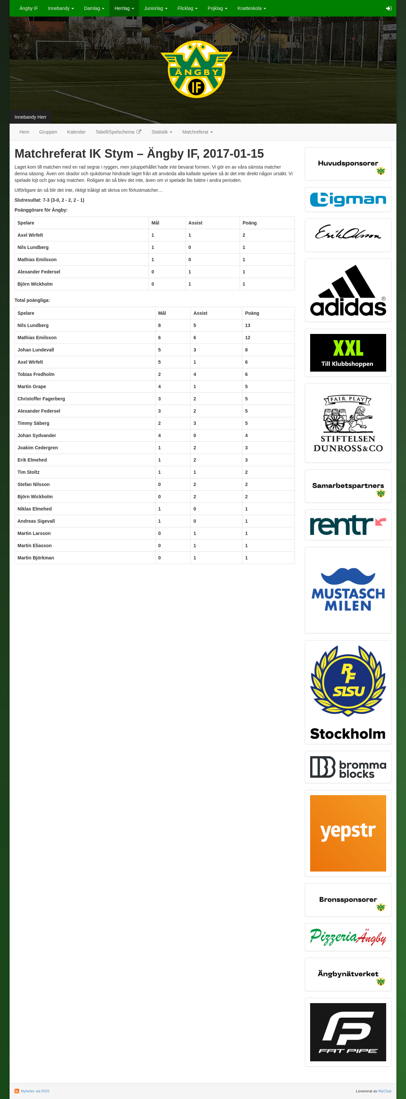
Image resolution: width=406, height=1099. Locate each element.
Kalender (76, 132)
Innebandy (61, 8)
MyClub (384, 1091)
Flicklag (188, 8)
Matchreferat (197, 132)
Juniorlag (156, 8)
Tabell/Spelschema (119, 132)
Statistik (162, 132)
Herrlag (124, 8)
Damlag (94, 8)
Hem (24, 132)
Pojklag (217, 8)
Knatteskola (251, 8)
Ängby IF (29, 8)
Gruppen (48, 132)
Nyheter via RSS (35, 1091)
